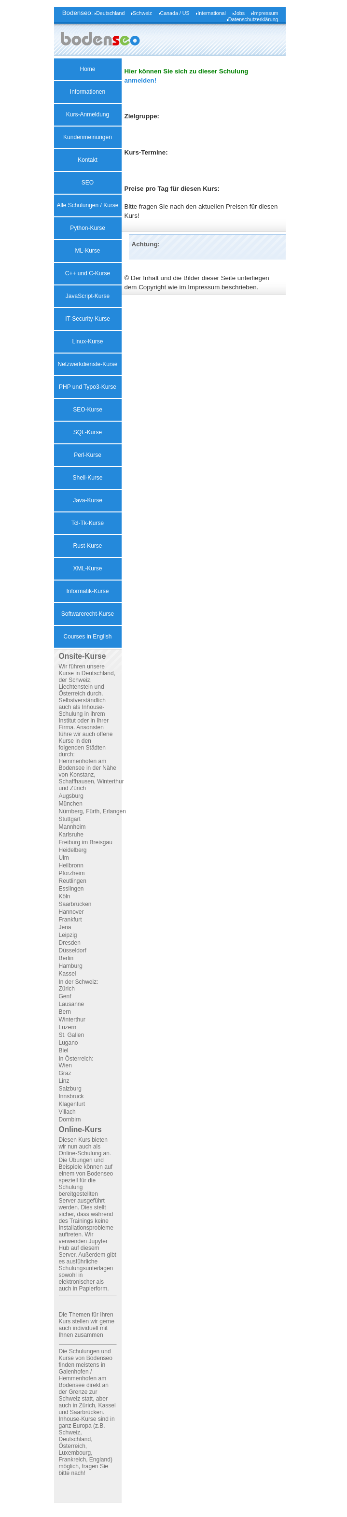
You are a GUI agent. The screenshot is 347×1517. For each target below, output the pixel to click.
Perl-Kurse (87, 455)
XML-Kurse (87, 568)
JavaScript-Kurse (88, 296)
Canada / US (175, 13)
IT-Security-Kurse (87, 318)
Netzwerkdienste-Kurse (87, 364)
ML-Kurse (87, 250)
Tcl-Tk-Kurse (87, 523)
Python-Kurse (87, 228)
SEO (88, 182)
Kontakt (87, 159)
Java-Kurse (87, 500)
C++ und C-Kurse (87, 273)
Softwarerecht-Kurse (87, 613)
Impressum (265, 13)
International (211, 13)
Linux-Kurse (87, 341)
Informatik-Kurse (87, 591)
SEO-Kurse (87, 409)
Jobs (239, 13)
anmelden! (141, 80)
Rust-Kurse (87, 545)
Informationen (87, 91)
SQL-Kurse (87, 432)
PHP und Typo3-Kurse (87, 386)
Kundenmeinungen (87, 137)
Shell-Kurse (87, 477)
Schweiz (142, 13)
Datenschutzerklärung (253, 19)
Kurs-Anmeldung (87, 114)
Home (87, 69)
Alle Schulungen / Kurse (87, 205)
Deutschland (110, 13)
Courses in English (87, 636)
